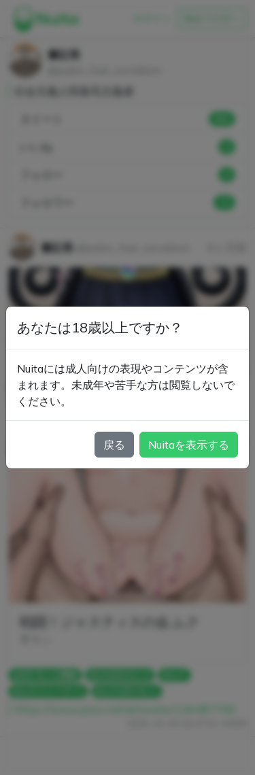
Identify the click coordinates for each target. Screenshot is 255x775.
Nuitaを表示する (188, 444)
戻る (114, 444)
